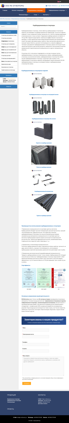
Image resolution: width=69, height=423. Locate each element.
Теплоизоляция (24, 15)
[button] (44, 10)
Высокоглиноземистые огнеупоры (9, 61)
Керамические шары (6, 64)
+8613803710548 (64, 5)
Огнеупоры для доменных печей (8, 35)
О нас (37, 15)
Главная (5, 10)
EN (59, 1)
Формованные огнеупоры (36, 10)
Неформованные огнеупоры (58, 10)
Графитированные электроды (8, 70)
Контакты (47, 15)
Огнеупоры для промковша (7, 41)
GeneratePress (36, 420)
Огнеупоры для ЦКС (6, 55)
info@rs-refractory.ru (52, 5)
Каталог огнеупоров (17, 10)
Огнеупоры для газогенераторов (8, 52)
